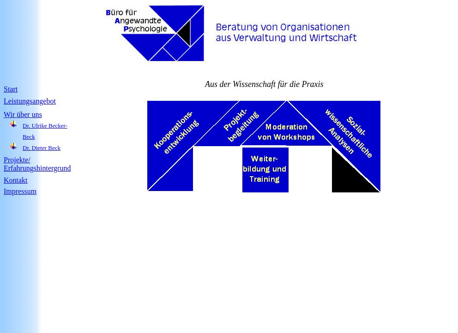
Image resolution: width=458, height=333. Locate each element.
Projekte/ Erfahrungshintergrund (37, 164)
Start (11, 89)
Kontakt (16, 180)
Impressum (20, 191)
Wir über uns (23, 114)
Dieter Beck (46, 147)
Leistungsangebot (30, 101)
